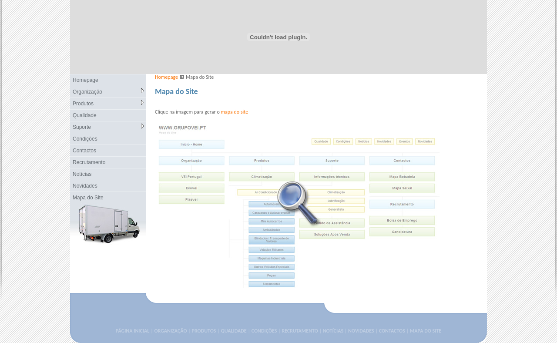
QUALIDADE (233, 331)
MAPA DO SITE (425, 331)
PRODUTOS (204, 331)
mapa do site (234, 112)
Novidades (85, 186)
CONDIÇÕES (264, 331)
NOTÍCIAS (333, 331)
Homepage (85, 80)
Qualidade (85, 115)
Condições (85, 139)
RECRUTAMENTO (300, 331)
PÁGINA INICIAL (133, 331)
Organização (108, 91)
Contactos (84, 151)
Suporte (108, 127)
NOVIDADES (361, 331)
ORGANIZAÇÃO (170, 331)
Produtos (108, 103)
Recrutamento (89, 162)
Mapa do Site (88, 198)
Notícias (82, 174)
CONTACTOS (392, 331)
